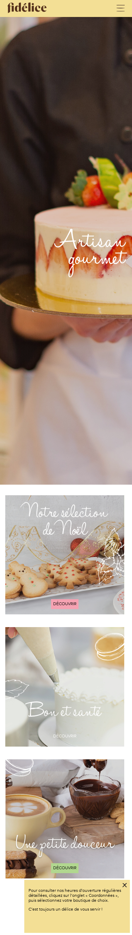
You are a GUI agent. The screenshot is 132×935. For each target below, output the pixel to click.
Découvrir (64, 604)
